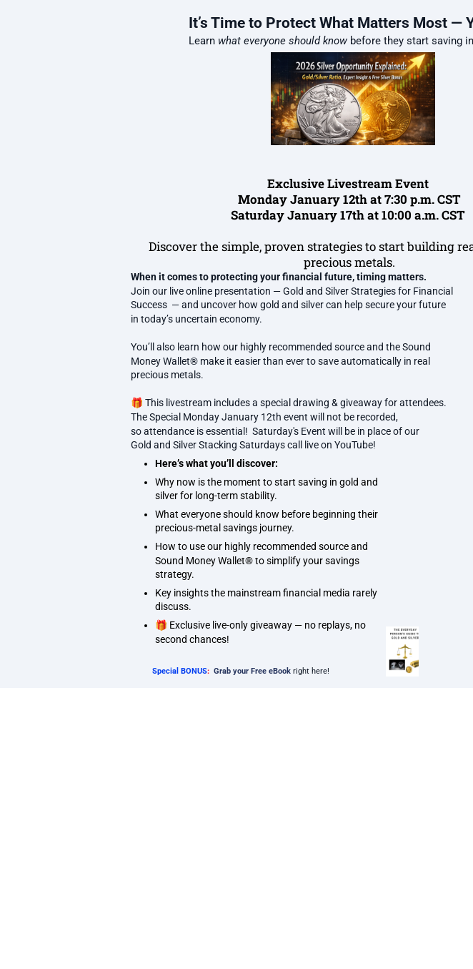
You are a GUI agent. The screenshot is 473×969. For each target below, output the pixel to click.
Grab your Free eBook (252, 671)
